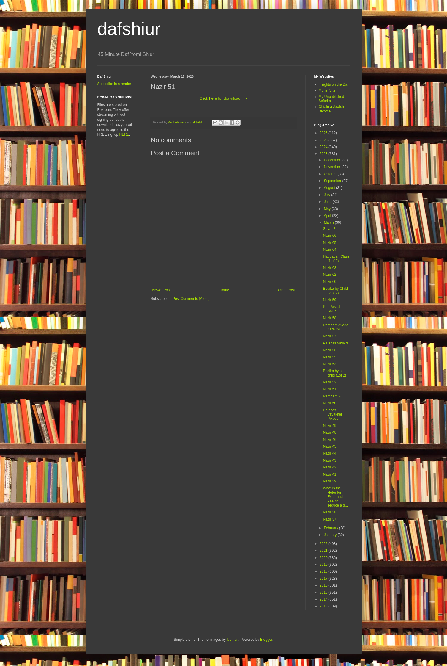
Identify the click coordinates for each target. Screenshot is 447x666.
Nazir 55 (329, 357)
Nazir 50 (329, 403)
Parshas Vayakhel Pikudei (332, 414)
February (331, 528)
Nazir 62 (329, 274)
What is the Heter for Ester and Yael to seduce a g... (335, 496)
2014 (324, 599)
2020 (324, 558)
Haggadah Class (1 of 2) (336, 258)
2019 (324, 564)
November (332, 167)
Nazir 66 (329, 236)
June (328, 202)
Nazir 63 (329, 268)
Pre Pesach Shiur (332, 309)
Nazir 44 (329, 453)
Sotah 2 (329, 229)
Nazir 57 (329, 336)
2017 (324, 578)
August (330, 188)
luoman (232, 639)
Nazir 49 (329, 426)
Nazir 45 (329, 446)
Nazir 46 (329, 440)
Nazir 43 (329, 460)
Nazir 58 (329, 318)
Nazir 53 (329, 364)
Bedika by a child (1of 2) (334, 373)
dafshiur (129, 29)
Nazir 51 (329, 389)
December (332, 160)
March (329, 222)
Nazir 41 (329, 474)
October (330, 174)
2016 (324, 585)
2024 (324, 147)
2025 (324, 140)
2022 (324, 544)
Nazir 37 (329, 519)
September (333, 181)
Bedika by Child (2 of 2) (335, 290)
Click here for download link (223, 98)
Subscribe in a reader (114, 84)
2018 (324, 571)
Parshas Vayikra (335, 343)
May (327, 209)
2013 (324, 606)
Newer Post (161, 290)
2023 (324, 154)
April (328, 216)
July (327, 195)
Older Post (286, 290)
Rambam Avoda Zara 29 (335, 327)
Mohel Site (327, 90)
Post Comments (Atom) (191, 299)
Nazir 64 (329, 249)
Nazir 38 (329, 512)
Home (224, 290)
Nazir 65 (329, 243)
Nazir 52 (329, 382)
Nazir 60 (329, 282)
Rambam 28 (332, 396)
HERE (124, 134)
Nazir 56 (329, 350)
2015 (324, 592)
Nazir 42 (329, 467)
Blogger (266, 639)
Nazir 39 (329, 481)
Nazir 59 (329, 300)
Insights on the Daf (333, 84)
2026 (324, 133)
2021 (324, 551)
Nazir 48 (329, 432)
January (330, 535)
